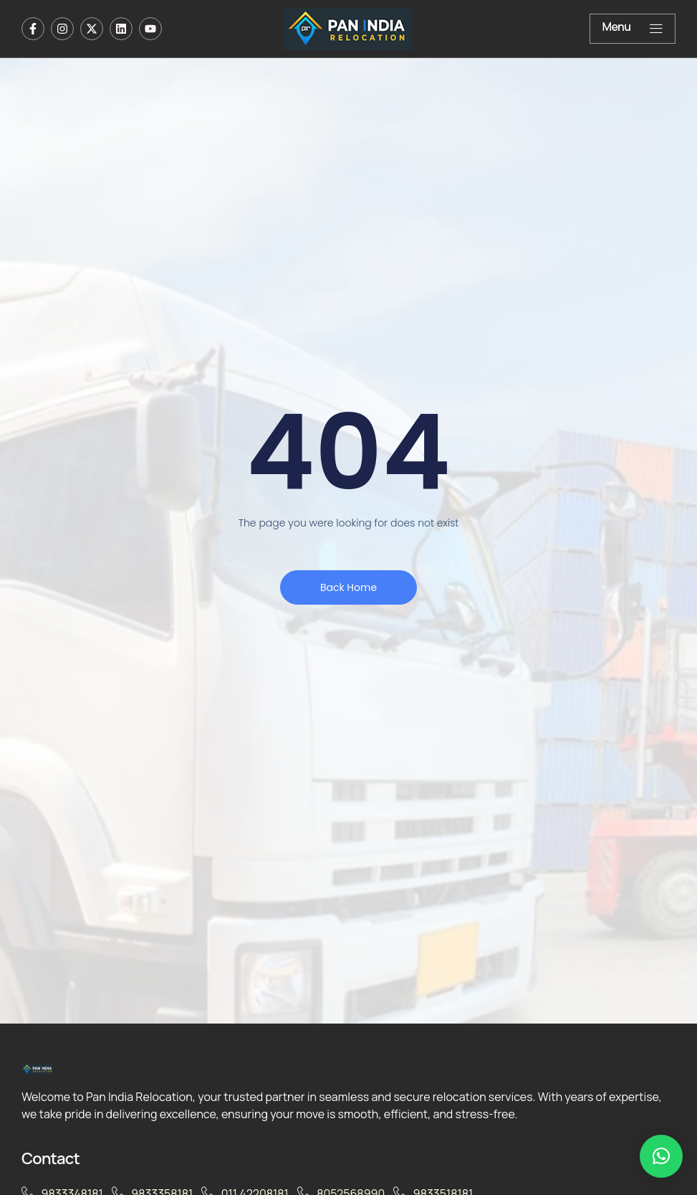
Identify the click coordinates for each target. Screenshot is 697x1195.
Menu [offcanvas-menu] (632, 28)
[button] (661, 1156)
